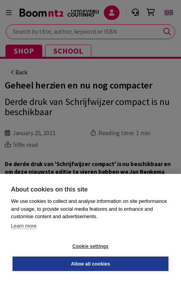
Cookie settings (90, 246)
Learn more (23, 226)
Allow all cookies (90, 264)
